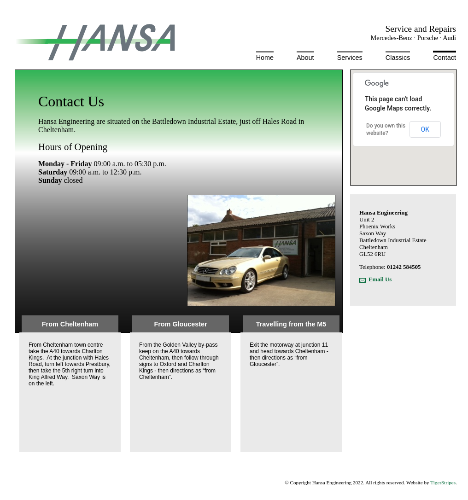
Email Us (380, 279)
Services (350, 57)
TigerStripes (443, 482)
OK (425, 129)
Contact (444, 57)
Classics (398, 57)
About (305, 57)
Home (265, 57)
